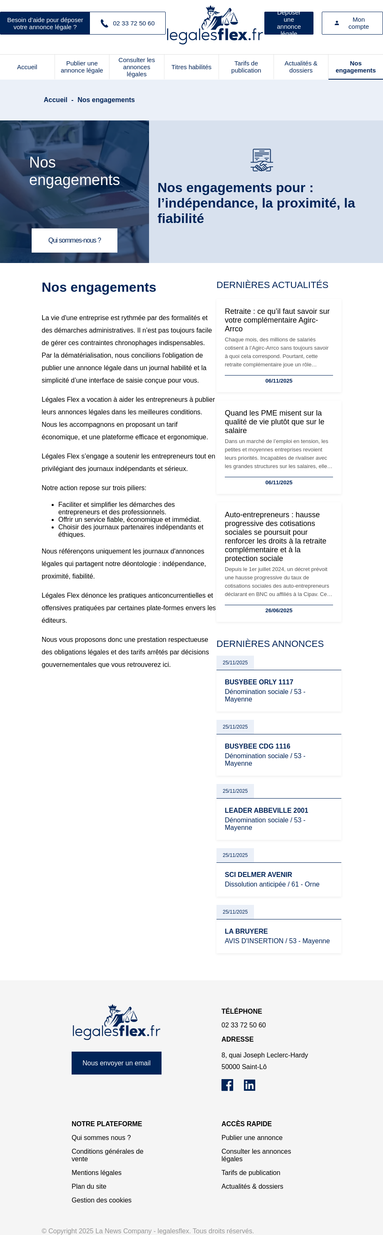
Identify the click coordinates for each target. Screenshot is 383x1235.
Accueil (27, 66)
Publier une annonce (252, 1137)
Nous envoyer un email (116, 1063)
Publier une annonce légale (82, 67)
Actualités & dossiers (300, 67)
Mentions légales (97, 1172)
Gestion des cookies (102, 1200)
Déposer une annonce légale (289, 23)
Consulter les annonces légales (137, 67)
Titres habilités (191, 66)
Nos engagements (356, 67)
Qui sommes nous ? (101, 1137)
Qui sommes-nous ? (74, 240)
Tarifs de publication (246, 67)
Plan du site (89, 1186)
